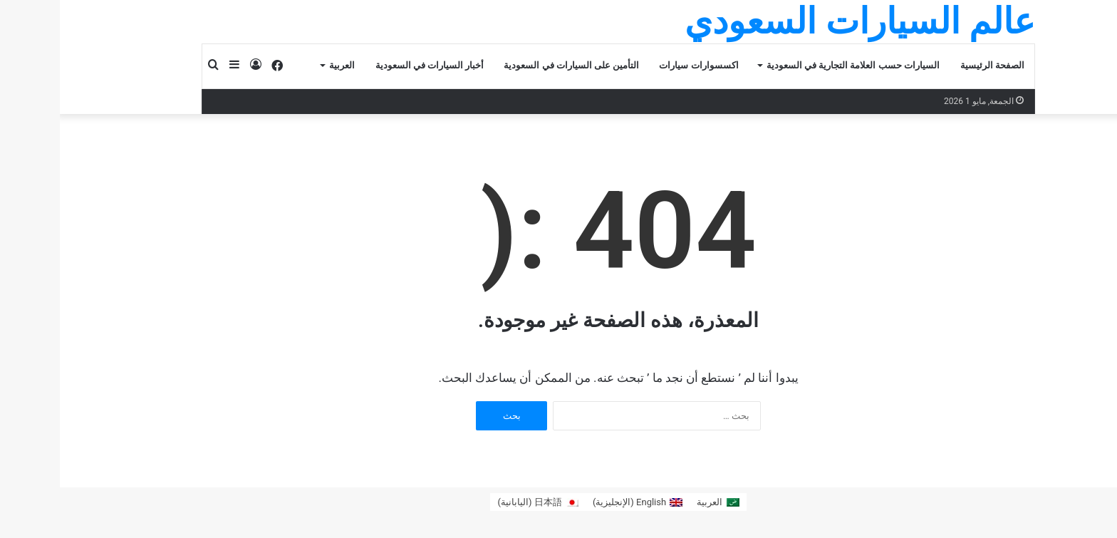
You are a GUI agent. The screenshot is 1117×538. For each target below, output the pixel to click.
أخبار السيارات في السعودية (370, 65)
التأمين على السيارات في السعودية (511, 65)
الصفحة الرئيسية (932, 65)
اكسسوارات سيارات (638, 65)
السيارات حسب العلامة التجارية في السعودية (793, 65)
